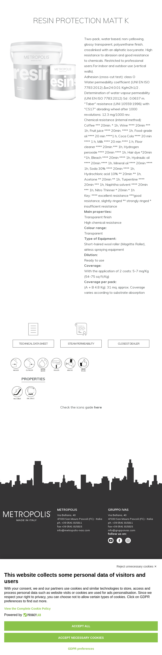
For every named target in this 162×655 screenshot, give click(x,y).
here (98, 407)
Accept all (81, 626)
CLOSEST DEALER (128, 343)
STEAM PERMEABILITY (81, 343)
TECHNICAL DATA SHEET (33, 343)
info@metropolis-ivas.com (73, 530)
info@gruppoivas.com (121, 530)
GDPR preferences (81, 648)
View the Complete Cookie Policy (27, 608)
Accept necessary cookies (81, 637)
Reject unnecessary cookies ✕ (137, 566)
